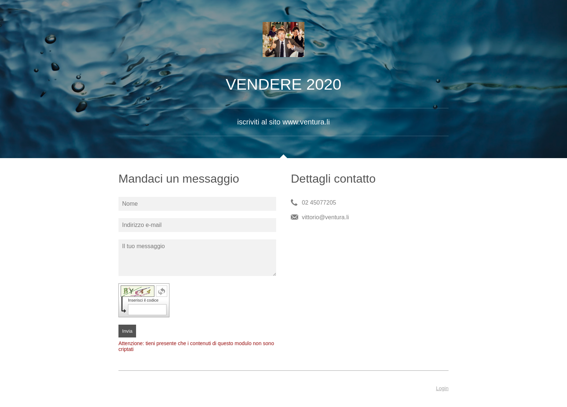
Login (442, 388)
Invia (127, 331)
